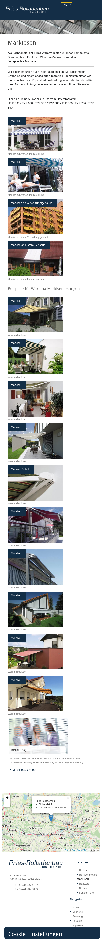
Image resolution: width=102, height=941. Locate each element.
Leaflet (65, 850)
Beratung (77, 916)
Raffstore (84, 883)
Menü (66, 5)
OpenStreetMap (79, 850)
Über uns (77, 911)
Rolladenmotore (88, 874)
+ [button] (7, 798)
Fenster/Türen (87, 892)
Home (75, 907)
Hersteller (77, 920)
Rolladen (84, 870)
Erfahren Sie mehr (24, 769)
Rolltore (83, 888)
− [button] (7, 804)
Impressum (78, 925)
